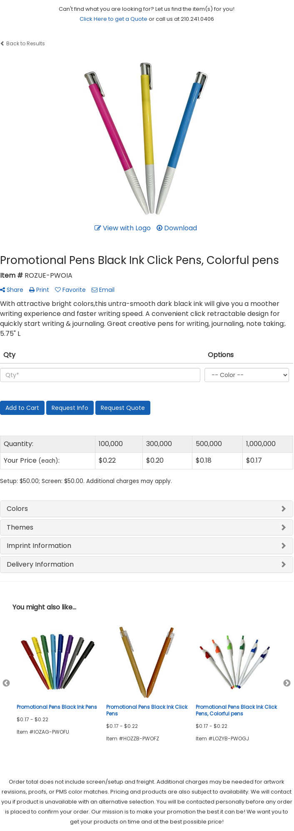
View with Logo (123, 228)
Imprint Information (39, 545)
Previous (6, 683)
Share (11, 290)
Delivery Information (40, 564)
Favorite (70, 290)
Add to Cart (22, 408)
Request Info (70, 408)
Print (39, 290)
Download (177, 228)
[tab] (146, 509)
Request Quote (123, 408)
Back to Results (22, 43)
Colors (17, 508)
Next (287, 683)
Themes (20, 527)
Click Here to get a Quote (113, 19)
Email (103, 290)
